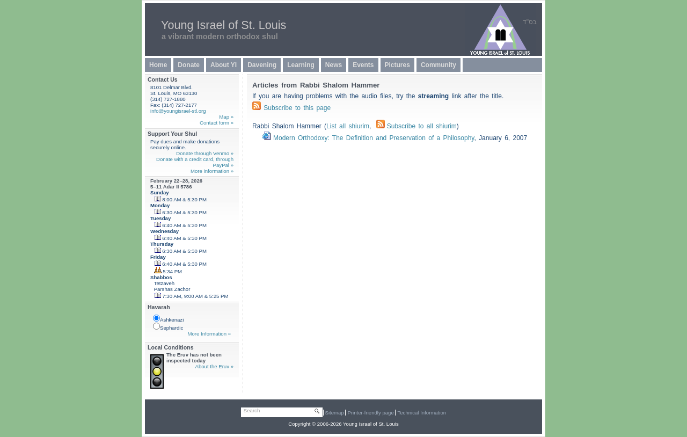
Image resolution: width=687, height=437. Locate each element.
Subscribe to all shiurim (416, 126)
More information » (212, 171)
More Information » (209, 334)
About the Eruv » (214, 366)
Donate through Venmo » (204, 153)
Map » (226, 117)
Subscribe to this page (297, 108)
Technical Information (421, 413)
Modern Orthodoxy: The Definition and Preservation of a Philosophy (373, 138)
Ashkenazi (168, 319)
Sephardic (168, 327)
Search (252, 410)
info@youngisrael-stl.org (178, 111)
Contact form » (216, 123)
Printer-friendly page (370, 413)
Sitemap (334, 413)
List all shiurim (347, 126)
